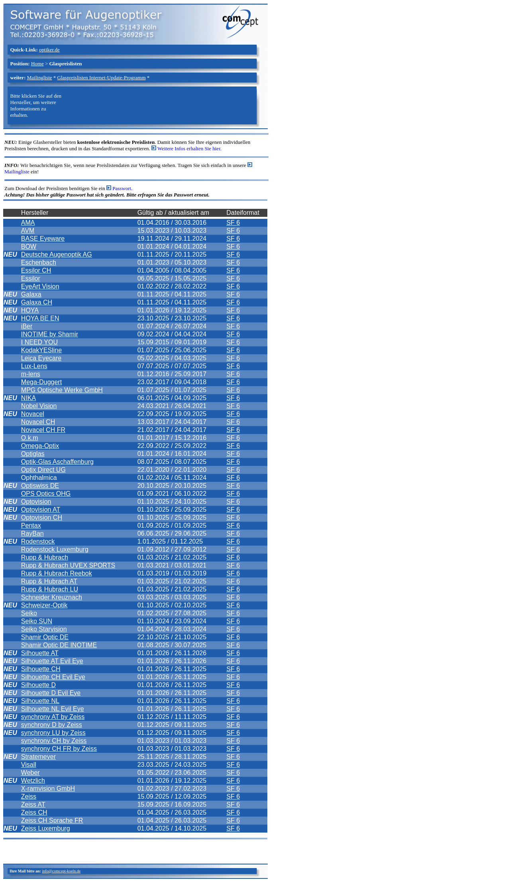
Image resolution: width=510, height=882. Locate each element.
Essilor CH (36, 270)
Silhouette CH (41, 669)
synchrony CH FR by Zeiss (59, 748)
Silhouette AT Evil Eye (52, 661)
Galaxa (31, 294)
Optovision (36, 501)
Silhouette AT (40, 653)
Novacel (32, 414)
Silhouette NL (40, 700)
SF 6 (233, 222)
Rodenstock (38, 541)
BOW (28, 246)
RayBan (32, 533)
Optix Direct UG (43, 469)
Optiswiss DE (40, 485)
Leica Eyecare (41, 358)
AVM (27, 230)
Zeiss (28, 796)
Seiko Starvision (44, 629)
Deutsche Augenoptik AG (56, 254)
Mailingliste (39, 78)
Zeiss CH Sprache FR (52, 820)
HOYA (30, 310)
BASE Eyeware (43, 238)
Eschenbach (38, 262)
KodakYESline (41, 350)
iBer (26, 326)
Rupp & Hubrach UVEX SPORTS (68, 565)
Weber (30, 772)
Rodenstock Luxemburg (54, 549)
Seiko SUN (36, 621)
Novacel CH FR (43, 429)
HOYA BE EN (40, 318)
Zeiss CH (34, 812)
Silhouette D (38, 685)
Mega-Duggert (41, 382)
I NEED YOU (39, 342)
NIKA (28, 398)
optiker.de (49, 50)
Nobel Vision (39, 406)
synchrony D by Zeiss (51, 724)
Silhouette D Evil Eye (50, 692)
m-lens (30, 374)
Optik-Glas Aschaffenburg (57, 461)
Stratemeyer (38, 756)
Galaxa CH (36, 302)
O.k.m (29, 437)
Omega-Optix (40, 445)
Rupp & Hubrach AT (49, 581)
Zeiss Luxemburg (45, 828)
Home (37, 64)
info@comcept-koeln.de (61, 871)
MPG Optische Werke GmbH (62, 390)
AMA (28, 222)
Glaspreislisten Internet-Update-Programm (101, 78)
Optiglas (33, 453)
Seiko (29, 613)
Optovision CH (41, 517)
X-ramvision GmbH (48, 788)
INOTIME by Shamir (49, 334)
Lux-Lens (34, 366)
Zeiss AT (33, 804)
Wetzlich (33, 780)
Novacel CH (38, 421)
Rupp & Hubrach (44, 557)
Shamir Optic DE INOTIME (59, 645)
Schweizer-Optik (44, 605)
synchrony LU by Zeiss (53, 732)
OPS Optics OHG (46, 493)
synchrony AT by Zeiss (52, 716)
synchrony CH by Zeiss (54, 740)
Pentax (31, 525)
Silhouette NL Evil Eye (52, 708)
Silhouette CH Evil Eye (53, 677)
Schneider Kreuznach (51, 597)
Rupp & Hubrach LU (49, 589)
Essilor (30, 278)
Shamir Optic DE (45, 637)
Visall (28, 764)
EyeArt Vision (40, 286)
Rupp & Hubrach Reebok (56, 573)
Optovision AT (40, 509)
